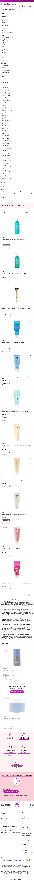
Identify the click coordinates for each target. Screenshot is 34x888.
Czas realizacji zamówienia (27, 859)
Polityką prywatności (24, 802)
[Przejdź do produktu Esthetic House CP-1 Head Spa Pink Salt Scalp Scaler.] (17, 540)
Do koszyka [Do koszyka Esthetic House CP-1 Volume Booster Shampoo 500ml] (5, 280)
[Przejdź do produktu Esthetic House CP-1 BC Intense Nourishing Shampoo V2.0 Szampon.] (17, 505)
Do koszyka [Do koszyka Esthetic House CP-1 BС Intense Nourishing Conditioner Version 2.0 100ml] (5, 490)
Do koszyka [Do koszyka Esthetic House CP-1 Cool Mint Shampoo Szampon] (5, 350)
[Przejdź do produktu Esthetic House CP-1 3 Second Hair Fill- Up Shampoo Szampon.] (17, 575)
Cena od (2, 191)
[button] (1, 4)
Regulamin (14, 800)
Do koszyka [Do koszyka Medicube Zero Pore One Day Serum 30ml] (6, 685)
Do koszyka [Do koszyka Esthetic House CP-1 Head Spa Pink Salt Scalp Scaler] (5, 560)
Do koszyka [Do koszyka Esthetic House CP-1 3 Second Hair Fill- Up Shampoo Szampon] (5, 595)
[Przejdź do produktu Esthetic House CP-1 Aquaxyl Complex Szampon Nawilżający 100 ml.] (17, 400)
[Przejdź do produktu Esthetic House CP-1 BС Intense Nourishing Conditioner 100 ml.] (17, 435)
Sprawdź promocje (17, 698)
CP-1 (4, 199)
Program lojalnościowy (26, 840)
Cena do (19, 191)
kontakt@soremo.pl (6, 837)
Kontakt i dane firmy (26, 827)
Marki (6, 9)
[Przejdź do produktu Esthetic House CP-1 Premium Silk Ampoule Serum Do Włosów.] (17, 296)
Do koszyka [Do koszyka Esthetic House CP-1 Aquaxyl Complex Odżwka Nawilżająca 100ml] (5, 385)
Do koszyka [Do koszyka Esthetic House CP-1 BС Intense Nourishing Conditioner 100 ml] (5, 455)
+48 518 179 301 (4, 841)
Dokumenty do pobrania (27, 847)
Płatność (24, 854)
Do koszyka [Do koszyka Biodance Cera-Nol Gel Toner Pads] (7, 732)
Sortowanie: (3, 210)
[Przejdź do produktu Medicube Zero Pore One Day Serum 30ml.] (17, 663)
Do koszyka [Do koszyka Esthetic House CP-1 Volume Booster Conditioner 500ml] (5, 246)
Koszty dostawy (25, 857)
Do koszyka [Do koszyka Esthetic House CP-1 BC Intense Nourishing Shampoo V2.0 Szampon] (5, 525)
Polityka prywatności (26, 844)
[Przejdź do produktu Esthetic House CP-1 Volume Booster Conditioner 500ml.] (17, 226)
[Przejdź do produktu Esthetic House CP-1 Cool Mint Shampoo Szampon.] (17, 331)
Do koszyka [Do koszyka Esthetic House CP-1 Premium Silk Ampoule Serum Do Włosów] (5, 315)
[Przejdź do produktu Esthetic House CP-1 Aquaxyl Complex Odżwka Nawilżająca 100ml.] (17, 365)
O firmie (23, 823)
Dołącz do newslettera (11, 798)
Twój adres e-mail (6, 796)
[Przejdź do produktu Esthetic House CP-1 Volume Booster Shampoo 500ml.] (17, 261)
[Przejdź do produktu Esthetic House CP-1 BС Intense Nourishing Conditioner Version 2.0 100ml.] (17, 470)
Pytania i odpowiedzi (26, 842)
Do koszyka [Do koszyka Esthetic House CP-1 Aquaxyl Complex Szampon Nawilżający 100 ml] (5, 420)
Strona (26, 212)
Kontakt (23, 830)
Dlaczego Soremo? (26, 825)
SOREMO (2, 9)
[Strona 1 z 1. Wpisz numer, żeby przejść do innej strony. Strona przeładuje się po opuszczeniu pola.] (29, 212)
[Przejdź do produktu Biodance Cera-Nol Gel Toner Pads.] (17, 711)
